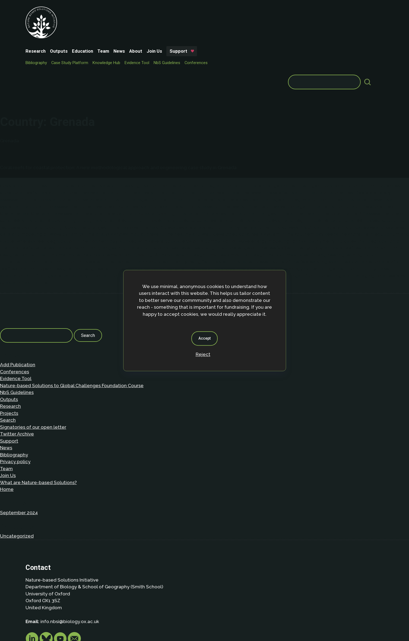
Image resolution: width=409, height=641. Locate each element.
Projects (9, 349)
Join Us (194, 11)
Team (144, 11)
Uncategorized (17, 472)
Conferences (236, 20)
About (176, 11)
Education (123, 11)
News (159, 11)
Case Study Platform (110, 20)
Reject (203, 354)
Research (76, 11)
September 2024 (19, 449)
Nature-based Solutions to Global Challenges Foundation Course (72, 321)
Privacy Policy (60, 600)
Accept (204, 338)
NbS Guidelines (207, 20)
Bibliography (76, 20)
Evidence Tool (177, 20)
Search (8, 356)
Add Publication (17, 301)
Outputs (99, 11)
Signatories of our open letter (33, 363)
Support (219, 11)
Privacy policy (15, 398)
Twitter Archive (17, 370)
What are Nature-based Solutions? (38, 418)
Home (7, 425)
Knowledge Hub (147, 20)
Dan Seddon (249, 620)
